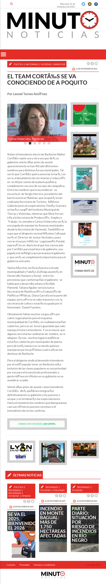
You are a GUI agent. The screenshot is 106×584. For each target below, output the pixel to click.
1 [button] (25, 142)
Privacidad (24, 565)
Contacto (11, 565)
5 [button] (44, 142)
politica (18, 64)
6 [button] (49, 142)
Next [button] (62, 122)
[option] (37, 123)
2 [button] (30, 142)
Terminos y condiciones (44, 565)
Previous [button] (11, 122)
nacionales (32, 64)
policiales (59, 490)
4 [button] (39, 142)
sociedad (46, 64)
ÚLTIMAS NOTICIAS (27, 475)
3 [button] (34, 142)
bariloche (59, 64)
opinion (26, 496)
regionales (15, 490)
